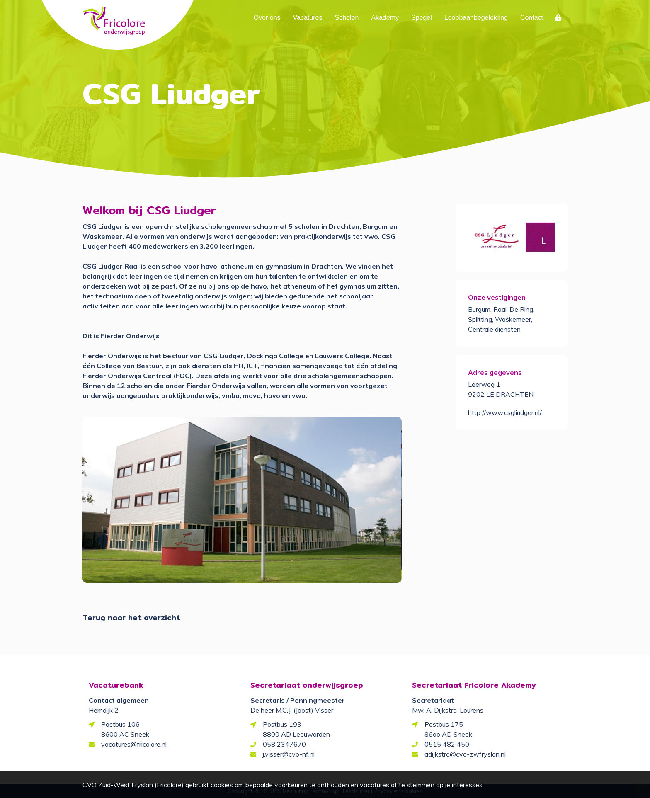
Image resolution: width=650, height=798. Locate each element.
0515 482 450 (446, 744)
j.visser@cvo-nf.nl (289, 754)
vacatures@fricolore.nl (134, 744)
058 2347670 (284, 744)
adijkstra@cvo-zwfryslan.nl (465, 754)
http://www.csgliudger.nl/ (505, 412)
